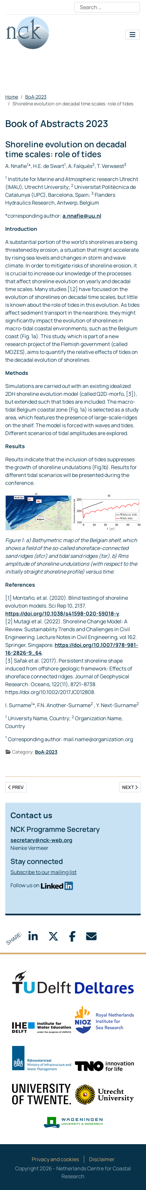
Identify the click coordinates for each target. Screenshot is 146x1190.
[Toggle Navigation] (132, 35)
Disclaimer (102, 1159)
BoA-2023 (46, 752)
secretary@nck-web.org (41, 840)
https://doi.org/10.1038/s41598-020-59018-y (62, 613)
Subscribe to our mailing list (43, 872)
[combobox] (107, 7)
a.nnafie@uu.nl (82, 215)
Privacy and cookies (55, 1159)
